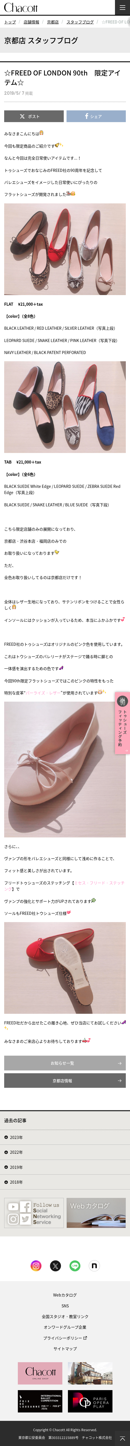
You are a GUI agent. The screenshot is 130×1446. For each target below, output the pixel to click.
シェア (96, 116)
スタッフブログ (80, 22)
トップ (10, 22)
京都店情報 (62, 1080)
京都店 (53, 22)
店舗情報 (31, 22)
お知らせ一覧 (62, 1063)
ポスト (34, 116)
